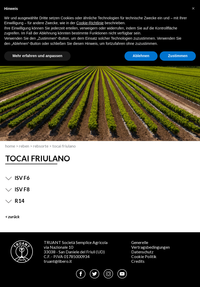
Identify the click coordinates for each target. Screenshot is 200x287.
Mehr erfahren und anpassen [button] (37, 56)
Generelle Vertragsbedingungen (150, 244)
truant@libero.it (58, 261)
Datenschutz (142, 251)
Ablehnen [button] (141, 56)
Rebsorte (40, 146)
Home (10, 146)
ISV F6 (17, 178)
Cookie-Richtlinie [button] (90, 23)
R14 (14, 201)
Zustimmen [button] (178, 56)
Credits (138, 261)
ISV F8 (17, 189)
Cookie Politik (144, 256)
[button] (193, 8)
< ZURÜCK (12, 216)
